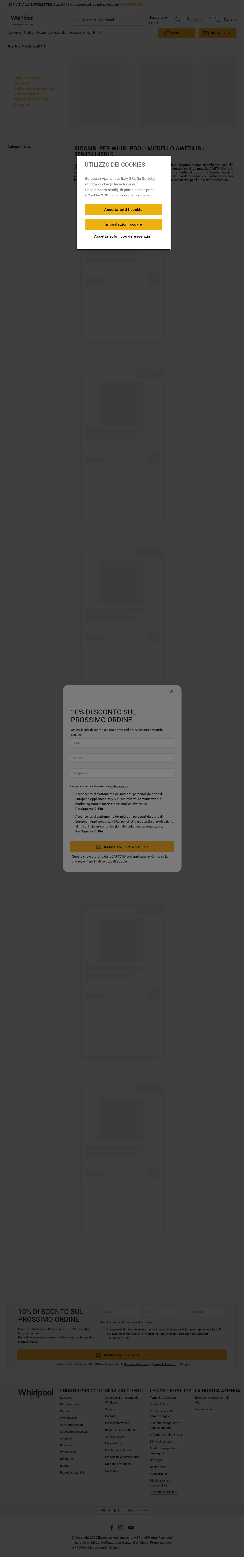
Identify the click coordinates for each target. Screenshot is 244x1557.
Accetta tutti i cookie (123, 209)
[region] (124, 203)
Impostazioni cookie (123, 224)
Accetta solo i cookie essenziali (123, 236)
